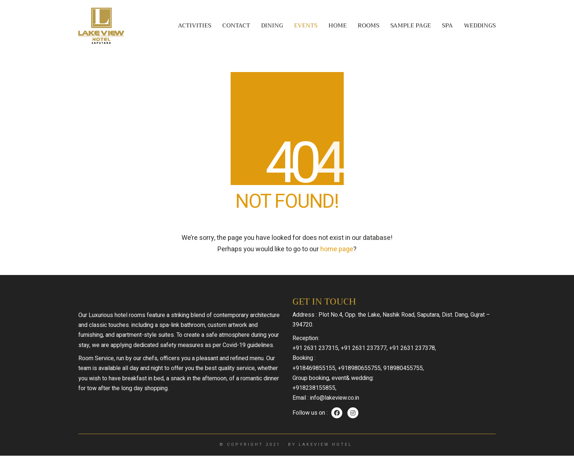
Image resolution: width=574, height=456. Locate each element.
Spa (447, 26)
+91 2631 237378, (412, 348)
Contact (236, 26)
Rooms (368, 26)
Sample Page (410, 26)
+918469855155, (314, 368)
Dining (272, 26)
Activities (194, 26)
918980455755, (403, 368)
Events (305, 26)
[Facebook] (336, 412)
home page (336, 249)
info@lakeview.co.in (334, 397)
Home (337, 26)
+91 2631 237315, (315, 348)
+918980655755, (360, 368)
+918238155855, (314, 388)
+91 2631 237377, (364, 348)
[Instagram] (352, 412)
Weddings (480, 26)
